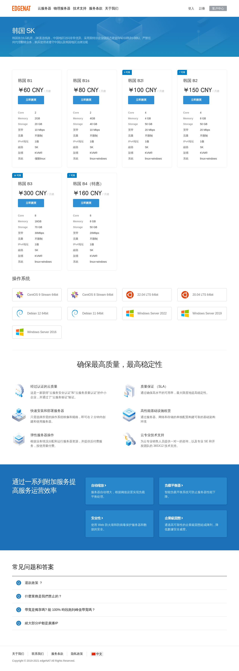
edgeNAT (21, 8)
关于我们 (111, 8)
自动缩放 (98, 485)
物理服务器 (62, 8)
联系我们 (38, 653)
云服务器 (44, 8)
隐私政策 (77, 653)
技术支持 (79, 8)
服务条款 (96, 8)
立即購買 (31, 99)
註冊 (202, 8)
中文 (97, 653)
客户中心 (218, 8)
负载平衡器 (174, 485)
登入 (191, 8)
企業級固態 (174, 518)
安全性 (97, 518)
